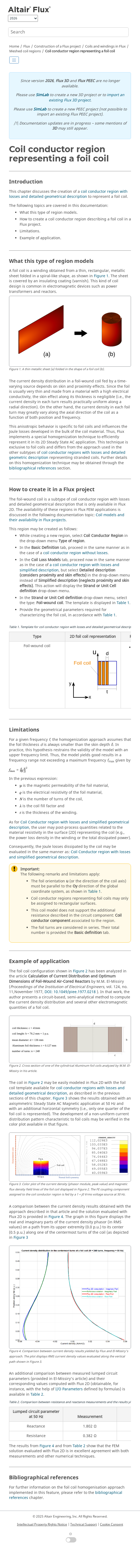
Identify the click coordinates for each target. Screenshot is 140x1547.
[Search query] (68, 32)
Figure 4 (56, 1217)
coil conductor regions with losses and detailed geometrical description (67, 1090)
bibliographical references (32, 468)
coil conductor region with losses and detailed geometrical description (68, 194)
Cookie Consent (111, 1524)
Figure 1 (101, 276)
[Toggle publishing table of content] (14, 60)
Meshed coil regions (25, 51)
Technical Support (83, 1524)
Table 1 (123, 603)
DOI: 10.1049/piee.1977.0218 (70, 992)
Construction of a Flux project (57, 46)
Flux (26, 46)
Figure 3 (60, 1098)
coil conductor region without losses (75, 553)
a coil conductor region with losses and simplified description (69, 567)
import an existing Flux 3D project (86, 97)
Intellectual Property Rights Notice (42, 1524)
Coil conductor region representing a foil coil (80, 51)
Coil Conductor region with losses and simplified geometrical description (69, 824)
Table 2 (36, 1394)
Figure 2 (80, 971)
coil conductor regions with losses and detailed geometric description (67, 455)
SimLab (42, 95)
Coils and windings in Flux (105, 46)
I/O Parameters (69, 1389)
